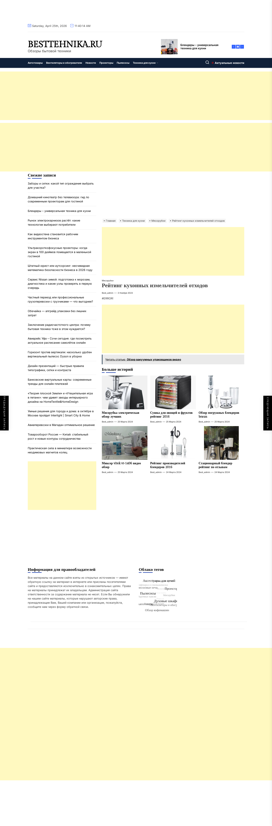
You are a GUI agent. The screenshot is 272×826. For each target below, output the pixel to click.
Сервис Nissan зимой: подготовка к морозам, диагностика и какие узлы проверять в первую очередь (60, 284)
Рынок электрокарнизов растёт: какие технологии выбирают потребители (54, 222)
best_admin (107, 293)
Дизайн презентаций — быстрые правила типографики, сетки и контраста (56, 368)
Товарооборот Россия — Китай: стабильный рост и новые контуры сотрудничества (58, 436)
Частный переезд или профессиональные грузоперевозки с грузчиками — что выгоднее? (60, 299)
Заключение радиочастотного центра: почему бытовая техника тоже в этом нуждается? (59, 327)
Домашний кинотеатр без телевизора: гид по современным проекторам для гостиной (58, 199)
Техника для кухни (145, 62)
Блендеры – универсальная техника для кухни (59, 211)
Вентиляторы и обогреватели (64, 62)
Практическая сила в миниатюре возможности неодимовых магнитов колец (60, 450)
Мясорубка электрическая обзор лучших (120, 414)
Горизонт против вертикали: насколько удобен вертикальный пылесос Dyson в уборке (60, 354)
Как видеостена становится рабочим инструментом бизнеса (53, 236)
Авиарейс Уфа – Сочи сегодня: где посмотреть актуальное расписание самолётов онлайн (60, 340)
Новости (91, 62)
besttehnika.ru (65, 44)
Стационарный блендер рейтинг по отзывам (215, 465)
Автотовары (35, 62)
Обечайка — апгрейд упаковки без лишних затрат (57, 313)
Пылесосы (123, 62)
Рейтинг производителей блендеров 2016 (167, 465)
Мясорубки (107, 280)
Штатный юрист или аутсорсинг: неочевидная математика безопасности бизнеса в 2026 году (60, 268)
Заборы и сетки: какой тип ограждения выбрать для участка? (61, 185)
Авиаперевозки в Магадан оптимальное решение (61, 425)
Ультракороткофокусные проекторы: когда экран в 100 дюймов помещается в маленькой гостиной (59, 252)
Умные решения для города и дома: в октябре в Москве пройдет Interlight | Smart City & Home (61, 413)
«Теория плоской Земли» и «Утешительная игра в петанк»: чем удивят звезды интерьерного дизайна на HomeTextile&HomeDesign (60, 397)
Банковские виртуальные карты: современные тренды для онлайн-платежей (59, 381)
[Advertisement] (104, 96)
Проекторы (106, 62)
